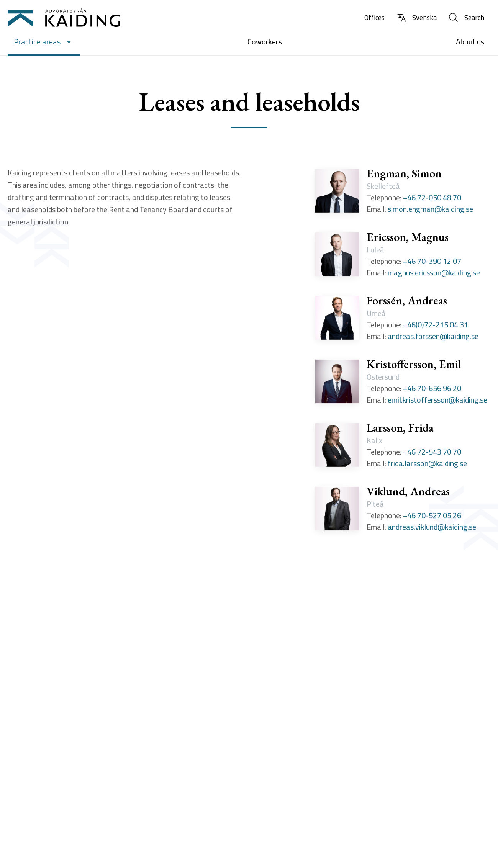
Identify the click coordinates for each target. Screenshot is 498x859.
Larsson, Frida (400, 429)
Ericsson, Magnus (408, 238)
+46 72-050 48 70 (432, 199)
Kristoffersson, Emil (414, 365)
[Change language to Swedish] (417, 17)
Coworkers (264, 41)
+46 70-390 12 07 (432, 262)
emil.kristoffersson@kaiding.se (437, 401)
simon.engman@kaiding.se (430, 210)
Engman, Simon (404, 175)
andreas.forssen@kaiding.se (433, 337)
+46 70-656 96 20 (432, 389)
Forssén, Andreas (407, 302)
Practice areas (44, 41)
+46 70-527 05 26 (432, 516)
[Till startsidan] (64, 17)
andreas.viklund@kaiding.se (432, 528)
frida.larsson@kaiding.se (427, 464)
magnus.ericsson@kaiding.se (434, 274)
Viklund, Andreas (408, 492)
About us (470, 41)
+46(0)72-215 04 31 (435, 326)
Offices (374, 17)
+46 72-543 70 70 (432, 453)
